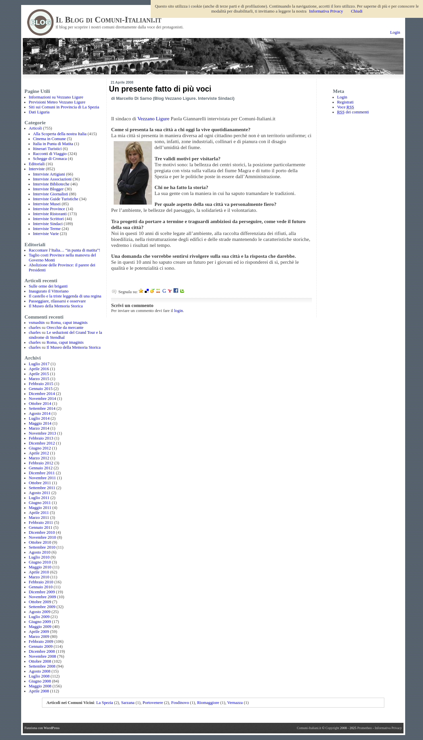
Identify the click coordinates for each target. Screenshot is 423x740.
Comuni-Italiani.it (309, 728)
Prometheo (364, 728)
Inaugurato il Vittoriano (49, 291)
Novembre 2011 (42, 478)
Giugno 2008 (40, 681)
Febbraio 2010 (41, 582)
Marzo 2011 (39, 517)
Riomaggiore (208, 702)
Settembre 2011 (42, 488)
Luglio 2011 (39, 497)
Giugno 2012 (40, 448)
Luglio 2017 (39, 364)
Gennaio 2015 (41, 388)
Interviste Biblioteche (51, 184)
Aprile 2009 (39, 631)
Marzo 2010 (39, 577)
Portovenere (153, 702)
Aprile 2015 (39, 373)
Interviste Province (49, 209)
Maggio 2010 (40, 567)
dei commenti (353, 112)
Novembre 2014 (42, 398)
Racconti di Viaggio (50, 153)
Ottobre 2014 (40, 403)
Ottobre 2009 (40, 602)
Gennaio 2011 (41, 527)
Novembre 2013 (42, 433)
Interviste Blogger (48, 189)
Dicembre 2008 (42, 651)
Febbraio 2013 (41, 438)
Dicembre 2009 (42, 592)
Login (395, 32)
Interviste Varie (46, 233)
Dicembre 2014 (42, 393)
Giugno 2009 (40, 621)
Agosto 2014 (40, 413)
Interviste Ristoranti (50, 214)
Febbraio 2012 (41, 463)
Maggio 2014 (40, 423)
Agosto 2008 (40, 671)
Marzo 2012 (39, 458)
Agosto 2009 (40, 611)
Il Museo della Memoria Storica (56, 306)
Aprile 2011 (39, 512)
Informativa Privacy (388, 728)
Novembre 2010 (42, 537)
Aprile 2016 (39, 369)
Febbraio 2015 (41, 383)
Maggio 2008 (40, 686)
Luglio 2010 (39, 557)
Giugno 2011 (40, 502)
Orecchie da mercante (65, 327)
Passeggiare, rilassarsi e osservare (57, 301)
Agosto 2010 (40, 552)
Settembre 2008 (42, 666)
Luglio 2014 (39, 418)
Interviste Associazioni (52, 179)
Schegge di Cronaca (50, 158)
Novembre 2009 (42, 597)
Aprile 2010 (39, 572)
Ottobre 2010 (40, 542)
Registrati (345, 102)
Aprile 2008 (39, 691)
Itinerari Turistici (47, 148)
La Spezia (104, 702)
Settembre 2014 (42, 408)
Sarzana (128, 702)
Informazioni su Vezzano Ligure (56, 97)
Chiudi (357, 11)
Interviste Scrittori (48, 218)
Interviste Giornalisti (50, 194)
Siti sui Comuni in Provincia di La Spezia (64, 107)
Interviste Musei (47, 204)
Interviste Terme (47, 228)
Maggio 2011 (40, 507)
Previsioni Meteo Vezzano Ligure (57, 102)
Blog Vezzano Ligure (175, 98)
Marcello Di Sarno (134, 98)
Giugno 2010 (40, 562)
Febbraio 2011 (41, 522)
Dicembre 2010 (42, 532)
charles (35, 327)
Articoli (35, 128)
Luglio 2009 (39, 616)
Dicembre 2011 (42, 473)
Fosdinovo (180, 702)
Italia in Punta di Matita (53, 143)
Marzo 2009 (39, 636)
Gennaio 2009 (41, 646)
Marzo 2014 (39, 428)
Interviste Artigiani (49, 174)
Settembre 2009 (42, 606)
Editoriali (37, 164)
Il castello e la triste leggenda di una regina (65, 296)
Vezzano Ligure (153, 118)
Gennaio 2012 (41, 468)
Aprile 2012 (39, 453)
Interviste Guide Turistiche (55, 199)
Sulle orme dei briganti (48, 286)
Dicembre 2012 (42, 443)
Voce (345, 107)
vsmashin (37, 322)
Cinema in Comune (49, 138)
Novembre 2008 (42, 656)
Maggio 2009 (40, 626)
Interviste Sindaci (48, 223)
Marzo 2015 (39, 378)
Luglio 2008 (39, 676)
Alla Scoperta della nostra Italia (60, 134)
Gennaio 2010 (41, 587)
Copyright (333, 728)
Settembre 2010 (42, 547)
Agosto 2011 (39, 492)
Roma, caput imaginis (69, 322)
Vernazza (235, 702)
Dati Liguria (39, 112)
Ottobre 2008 (40, 661)
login (178, 310)
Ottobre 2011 (40, 483)
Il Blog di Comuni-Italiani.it (108, 19)
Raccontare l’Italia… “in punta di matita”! (64, 250)
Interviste (37, 169)
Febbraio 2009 (41, 641)
